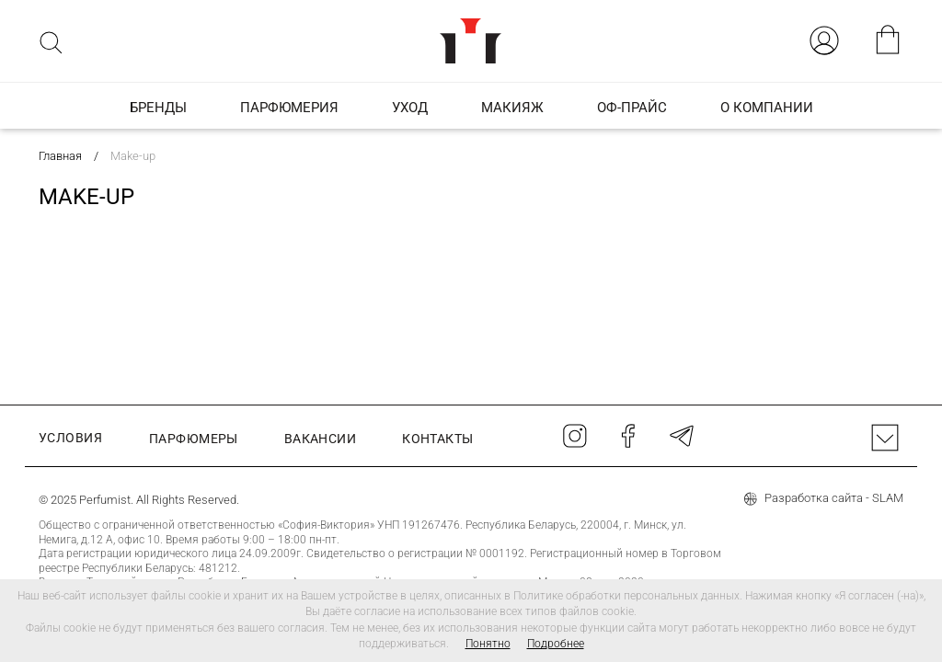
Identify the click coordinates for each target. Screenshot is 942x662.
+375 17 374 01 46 (451, 501)
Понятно (488, 643)
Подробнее (555, 643)
